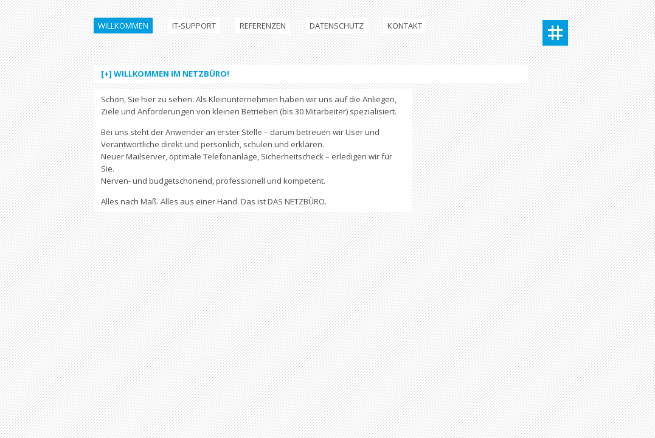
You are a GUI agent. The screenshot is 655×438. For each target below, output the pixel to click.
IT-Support (194, 25)
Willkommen (123, 25)
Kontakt (404, 25)
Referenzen (263, 25)
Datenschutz (337, 25)
